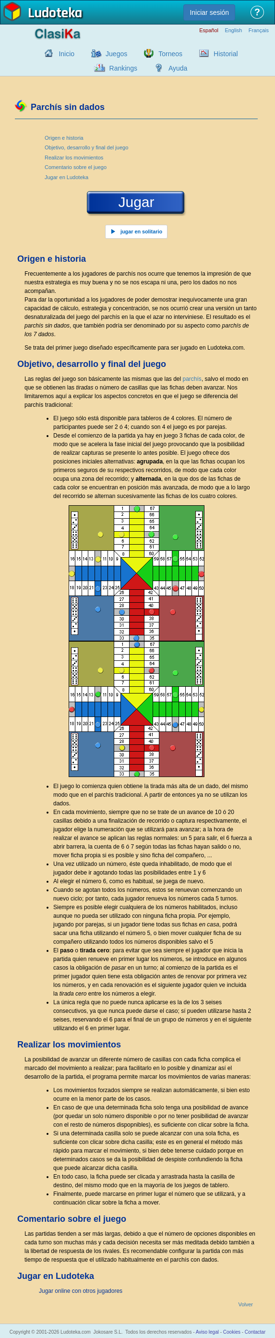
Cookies (231, 1332)
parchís (192, 379)
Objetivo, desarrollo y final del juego (86, 147)
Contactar (255, 1332)
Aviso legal (207, 1332)
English (233, 30)
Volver (245, 1304)
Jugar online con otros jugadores (80, 1291)
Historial (226, 54)
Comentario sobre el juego (76, 167)
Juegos (116, 54)
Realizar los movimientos (74, 157)
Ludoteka (55, 14)
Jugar (136, 202)
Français (259, 30)
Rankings (123, 68)
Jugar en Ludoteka (66, 177)
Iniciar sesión (209, 12)
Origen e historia (64, 138)
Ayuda (177, 68)
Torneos (170, 54)
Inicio (66, 54)
